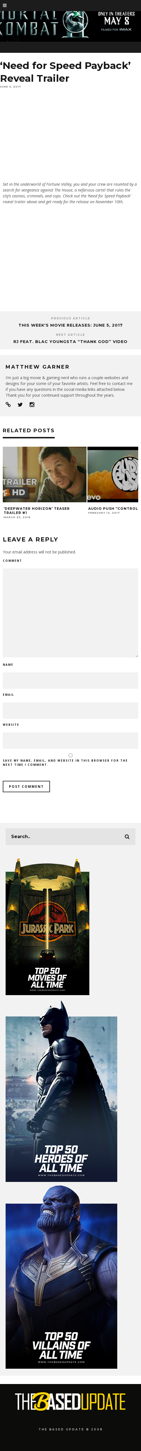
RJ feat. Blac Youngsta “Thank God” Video (70, 341)
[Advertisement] (70, 261)
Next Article (70, 335)
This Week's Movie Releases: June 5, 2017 (70, 325)
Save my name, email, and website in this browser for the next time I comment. (65, 763)
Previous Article (70, 318)
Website (11, 725)
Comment (12, 561)
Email (8, 695)
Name (8, 665)
